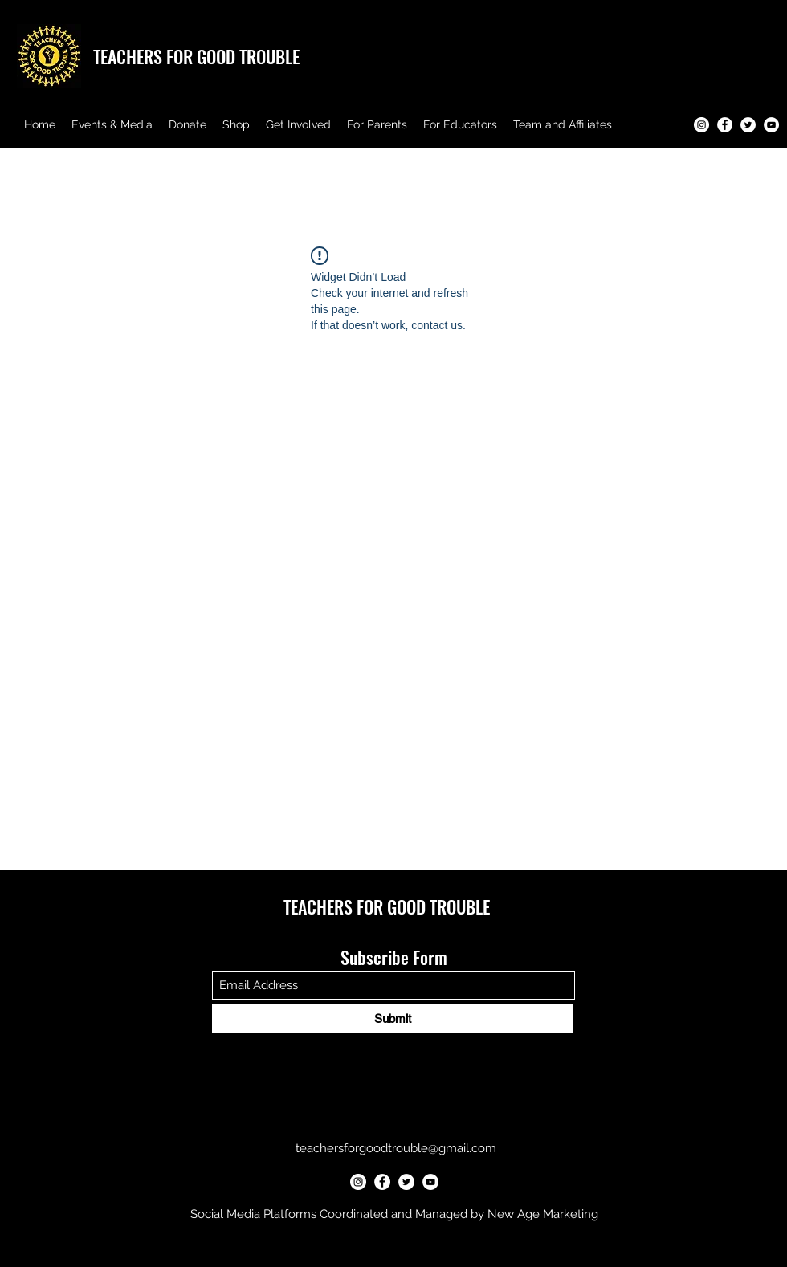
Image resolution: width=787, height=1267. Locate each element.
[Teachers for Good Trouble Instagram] (701, 124)
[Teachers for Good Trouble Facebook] (724, 124)
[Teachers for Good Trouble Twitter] (748, 124)
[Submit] (392, 1018)
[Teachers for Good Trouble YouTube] (771, 124)
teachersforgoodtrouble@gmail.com (396, 1148)
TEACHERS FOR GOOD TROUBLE (196, 56)
